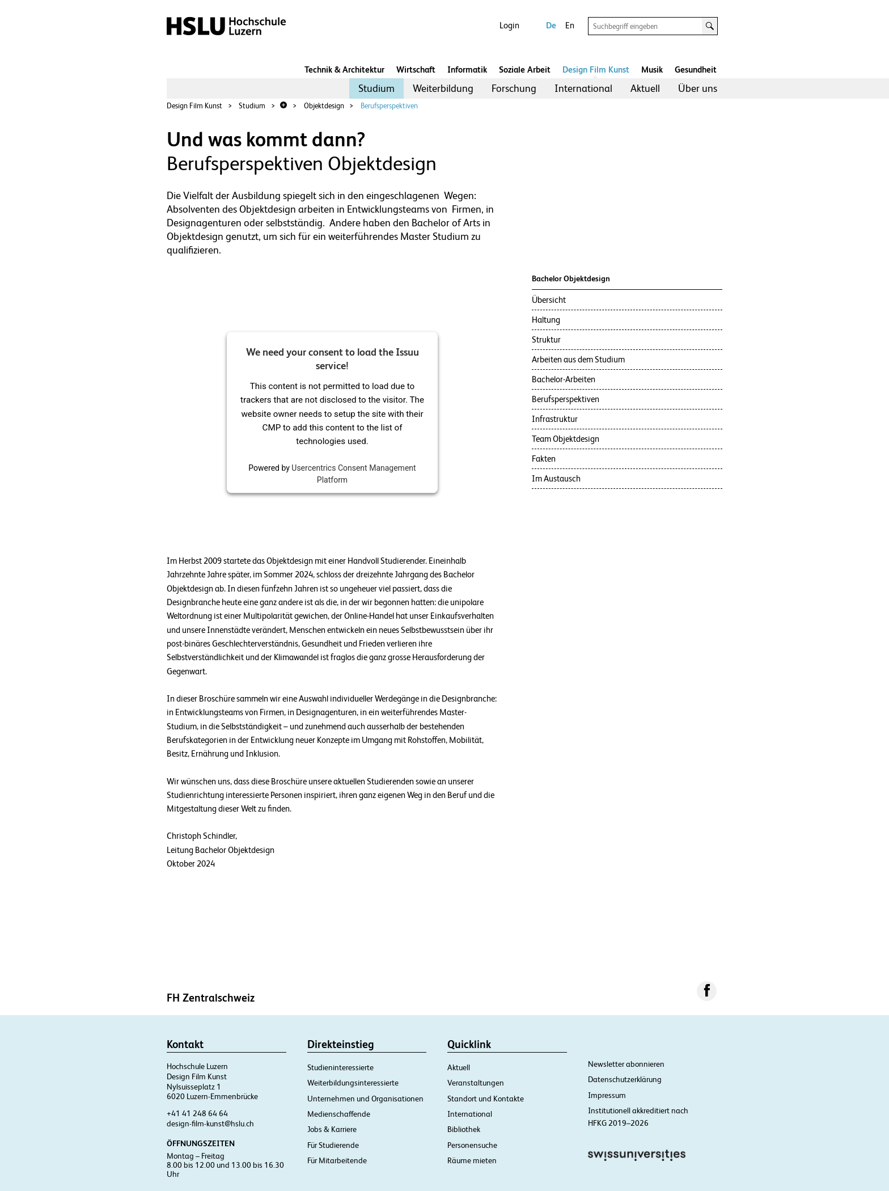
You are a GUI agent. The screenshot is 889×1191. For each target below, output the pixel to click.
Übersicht (549, 300)
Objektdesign (324, 106)
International (583, 88)
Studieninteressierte (340, 1067)
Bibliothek (463, 1129)
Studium (376, 88)
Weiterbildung (443, 88)
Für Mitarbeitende (337, 1160)
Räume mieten (472, 1160)
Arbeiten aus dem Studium (578, 359)
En (569, 25)
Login (509, 25)
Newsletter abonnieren (626, 1063)
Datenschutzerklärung (625, 1079)
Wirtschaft (415, 69)
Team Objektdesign (565, 439)
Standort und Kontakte (485, 1098)
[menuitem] (376, 88)
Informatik (467, 69)
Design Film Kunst (595, 69)
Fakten (544, 458)
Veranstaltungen (475, 1082)
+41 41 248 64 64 (197, 1113)
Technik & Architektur (344, 69)
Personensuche (472, 1145)
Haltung (546, 319)
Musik (652, 69)
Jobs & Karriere (332, 1129)
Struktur (546, 339)
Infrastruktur (555, 419)
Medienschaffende (338, 1113)
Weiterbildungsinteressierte (353, 1082)
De (551, 25)
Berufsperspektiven (389, 106)
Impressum (607, 1095)
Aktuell (645, 88)
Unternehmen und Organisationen (365, 1098)
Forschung (514, 88)
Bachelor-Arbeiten (563, 379)
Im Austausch (556, 478)
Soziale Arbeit (525, 69)
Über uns (697, 88)
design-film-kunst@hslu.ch (210, 1123)
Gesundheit (696, 69)
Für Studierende (333, 1145)
